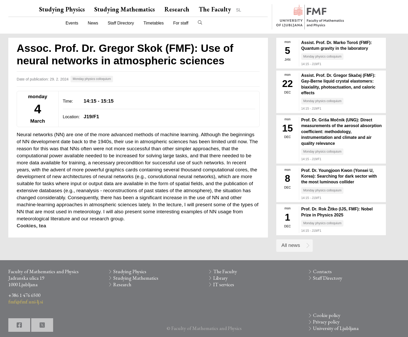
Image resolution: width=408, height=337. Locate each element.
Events (72, 23)
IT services (223, 284)
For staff (180, 23)
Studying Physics (62, 9)
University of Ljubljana (336, 328)
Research (176, 9)
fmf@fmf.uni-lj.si (25, 301)
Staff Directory (121, 23)
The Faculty (215, 9)
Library (220, 278)
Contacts (322, 271)
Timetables (153, 23)
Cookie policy (326, 315)
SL (238, 10)
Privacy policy (326, 322)
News (93, 23)
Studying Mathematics (124, 9)
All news (290, 245)
